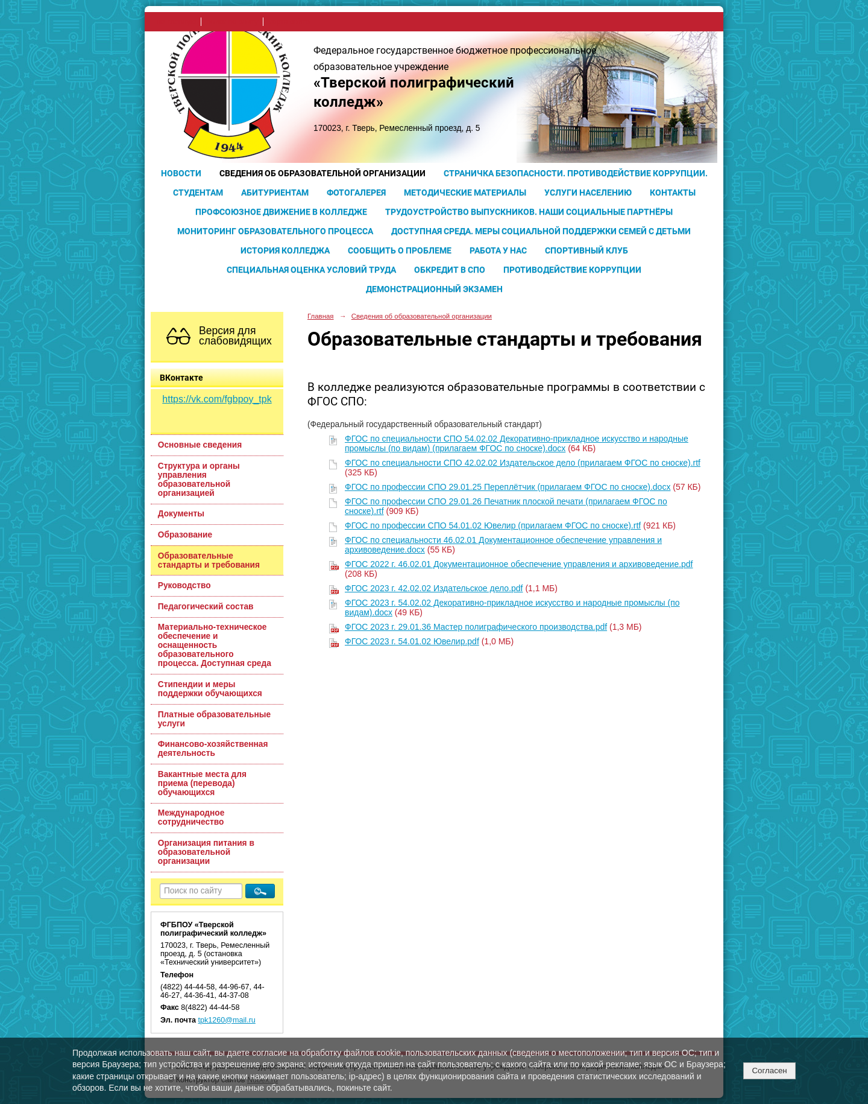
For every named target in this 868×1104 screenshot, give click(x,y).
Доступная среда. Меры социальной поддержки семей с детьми (541, 231)
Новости (181, 173)
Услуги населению (588, 192)
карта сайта (289, 21)
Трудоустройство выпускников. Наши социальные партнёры (529, 212)
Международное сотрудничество (191, 817)
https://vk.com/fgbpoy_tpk (216, 399)
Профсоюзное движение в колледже (281, 212)
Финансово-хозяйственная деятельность (213, 749)
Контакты (673, 192)
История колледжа (285, 250)
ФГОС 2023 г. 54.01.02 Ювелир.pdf (412, 641)
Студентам (198, 192)
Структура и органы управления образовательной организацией (199, 480)
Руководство (184, 585)
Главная (320, 316)
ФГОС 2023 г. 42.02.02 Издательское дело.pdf (434, 588)
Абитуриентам (275, 192)
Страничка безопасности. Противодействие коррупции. (576, 173)
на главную (176, 21)
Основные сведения (200, 444)
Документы (181, 513)
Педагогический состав (206, 606)
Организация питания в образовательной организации (206, 852)
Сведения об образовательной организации (322, 173)
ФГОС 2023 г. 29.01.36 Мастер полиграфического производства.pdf (476, 627)
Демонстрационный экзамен (434, 289)
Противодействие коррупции (572, 269)
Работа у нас (498, 250)
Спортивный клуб (586, 250)
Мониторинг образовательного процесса (275, 231)
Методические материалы (465, 192)
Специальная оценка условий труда (311, 269)
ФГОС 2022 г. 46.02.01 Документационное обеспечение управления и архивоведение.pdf (519, 564)
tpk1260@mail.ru (227, 1020)
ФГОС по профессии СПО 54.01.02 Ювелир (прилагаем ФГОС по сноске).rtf (493, 525)
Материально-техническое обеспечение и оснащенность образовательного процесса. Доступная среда (214, 645)
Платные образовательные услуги (214, 719)
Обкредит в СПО (449, 269)
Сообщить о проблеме (399, 250)
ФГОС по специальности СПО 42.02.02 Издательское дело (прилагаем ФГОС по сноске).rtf (522, 463)
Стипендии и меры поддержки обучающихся (210, 689)
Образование (185, 534)
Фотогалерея (356, 192)
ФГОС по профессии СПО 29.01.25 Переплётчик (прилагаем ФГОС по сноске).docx (507, 487)
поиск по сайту (232, 21)
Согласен (769, 1070)
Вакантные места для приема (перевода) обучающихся (202, 783)
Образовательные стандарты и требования (209, 560)
